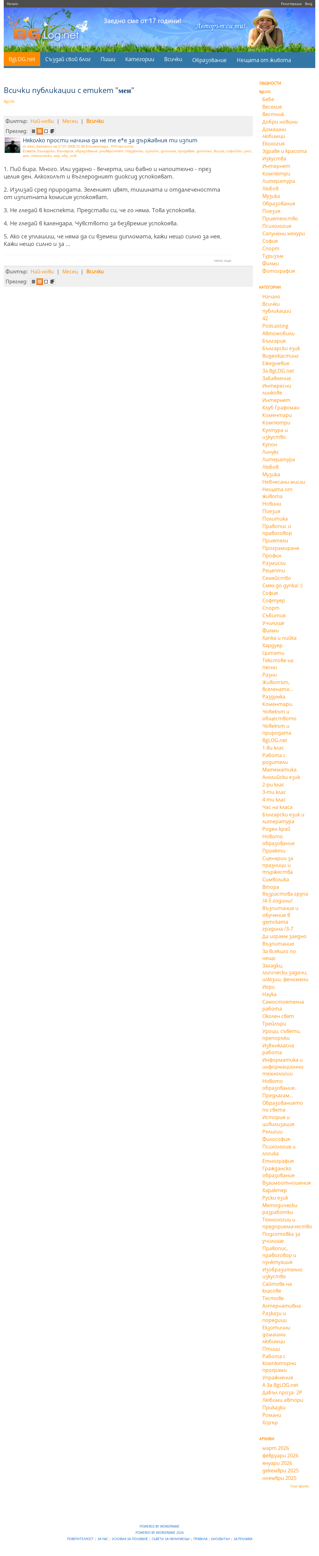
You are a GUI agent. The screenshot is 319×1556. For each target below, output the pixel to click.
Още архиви (299, 1486)
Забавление (276, 378)
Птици (271, 1348)
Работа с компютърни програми (279, 1363)
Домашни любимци (274, 132)
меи (26, 155)
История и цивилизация (278, 1121)
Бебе (268, 99)
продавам (186, 151)
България (274, 340)
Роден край (276, 828)
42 (265, 318)
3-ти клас (274, 792)
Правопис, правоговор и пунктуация (279, 1255)
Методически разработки (280, 1209)
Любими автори (282, 1400)
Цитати (273, 652)
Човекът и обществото (279, 715)
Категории (139, 59)
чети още (222, 260)
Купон (269, 444)
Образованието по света (282, 1106)
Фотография (278, 270)
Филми (270, 263)
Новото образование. (279, 1084)
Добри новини (280, 121)
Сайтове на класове (277, 1287)
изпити (152, 151)
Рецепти (273, 570)
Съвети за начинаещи (171, 1539)
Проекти (273, 850)
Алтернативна (281, 1305)
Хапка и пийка (279, 637)
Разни (269, 674)
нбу (65, 155)
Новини (271, 503)
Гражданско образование (278, 1172)
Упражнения (277, 1377)
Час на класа (277, 807)
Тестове (273, 1298)
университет (111, 151)
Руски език (275, 1197)
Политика (275, 518)
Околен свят (278, 1016)
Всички (173, 59)
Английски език (281, 777)
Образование (209, 60)
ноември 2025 (279, 1478)
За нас (103, 1539)
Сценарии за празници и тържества (277, 865)
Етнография (278, 1160)
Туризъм (272, 255)
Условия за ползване (130, 1539)
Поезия (271, 211)
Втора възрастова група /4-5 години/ (285, 893)
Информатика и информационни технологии (282, 1066)
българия (65, 151)
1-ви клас (273, 747)
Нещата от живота (264, 60)
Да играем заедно (284, 936)
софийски (234, 151)
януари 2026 (277, 1463)
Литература (278, 181)
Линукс (270, 451)
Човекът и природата (276, 729)
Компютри (276, 173)
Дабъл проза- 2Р (282, 1392)
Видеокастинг (280, 355)
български (46, 151)
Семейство (276, 578)
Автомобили (278, 333)
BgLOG (9, 101)
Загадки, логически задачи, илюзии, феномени (285, 972)
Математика (279, 769)
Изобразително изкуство (282, 1273)
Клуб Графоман (280, 407)
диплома (168, 151)
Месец (70, 121)
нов (73, 155)
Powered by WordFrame (159, 1526)
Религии (272, 1131)
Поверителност (81, 1539)
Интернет (276, 166)
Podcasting (275, 325)
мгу (57, 155)
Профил (271, 555)
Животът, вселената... (277, 685)
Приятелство (280, 218)
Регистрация (291, 4)
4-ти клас (274, 799)
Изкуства (274, 158)
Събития (274, 615)
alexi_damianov (39, 146)
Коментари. (277, 704)
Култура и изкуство (275, 433)
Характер (274, 1190)
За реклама (243, 1539)
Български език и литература (283, 818)
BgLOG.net (22, 59)
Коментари (277, 415)
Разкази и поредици (274, 1317)
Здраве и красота (284, 151)
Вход (308, 4)
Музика (271, 196)
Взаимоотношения (286, 1182)
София (270, 240)
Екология (273, 143)
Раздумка (273, 696)
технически (41, 155)
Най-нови (42, 121)
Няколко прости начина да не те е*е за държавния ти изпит (110, 140)
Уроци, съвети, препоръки (281, 1034)
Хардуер (272, 645)
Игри (268, 986)
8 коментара (97, 146)
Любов (270, 188)
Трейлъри (274, 1023)
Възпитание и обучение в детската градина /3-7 (280, 918)
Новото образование (278, 840)
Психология (276, 226)
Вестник (273, 114)
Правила (200, 1539)
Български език (281, 348)
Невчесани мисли (283, 481)
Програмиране (280, 548)
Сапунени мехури (283, 233)
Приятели (275, 540)
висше (219, 151)
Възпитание (278, 943)
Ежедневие (275, 363)
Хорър (270, 1422)
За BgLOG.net (278, 370)
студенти (134, 151)
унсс (247, 151)
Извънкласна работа (278, 1049)
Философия (276, 1139)
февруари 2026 (280, 1455)
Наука (269, 994)
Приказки (274, 1407)
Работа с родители (275, 759)
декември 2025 (280, 1470)
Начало (12, 4)
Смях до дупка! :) (282, 585)
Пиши (108, 59)
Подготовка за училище (281, 1237)
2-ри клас (273, 784)
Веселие (272, 106)
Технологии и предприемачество (287, 1223)
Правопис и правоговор (277, 529)
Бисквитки (221, 1539)
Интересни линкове (276, 389)
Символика (275, 879)
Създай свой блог (68, 59)
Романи (271, 1415)
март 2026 (275, 1448)
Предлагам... (277, 1095)
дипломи (204, 151)
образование (86, 151)
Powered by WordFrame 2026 (160, 1532)
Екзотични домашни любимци (276, 1334)
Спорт (270, 248)
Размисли (274, 563)
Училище (273, 622)
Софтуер (273, 600)
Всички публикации (276, 307)
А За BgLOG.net (280, 1385)
